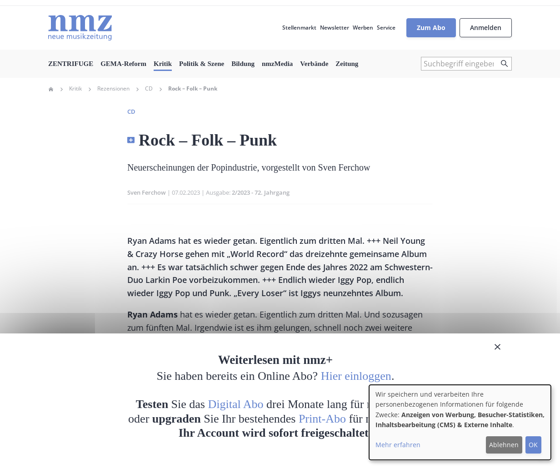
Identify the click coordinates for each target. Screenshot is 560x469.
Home (51, 89)
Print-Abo (322, 418)
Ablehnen (504, 444)
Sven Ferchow (146, 192)
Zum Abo (431, 27)
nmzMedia (277, 63)
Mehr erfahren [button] (397, 444)
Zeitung (346, 63)
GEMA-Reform (123, 63)
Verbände (314, 63)
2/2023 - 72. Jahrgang (261, 192)
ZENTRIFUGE (70, 63)
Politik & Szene (201, 63)
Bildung (243, 63)
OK (533, 444)
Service (386, 27)
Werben (363, 27)
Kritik (163, 63)
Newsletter (334, 27)
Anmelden (485, 27)
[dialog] (460, 422)
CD (149, 88)
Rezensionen (113, 88)
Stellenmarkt (299, 27)
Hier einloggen (356, 376)
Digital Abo (236, 404)
